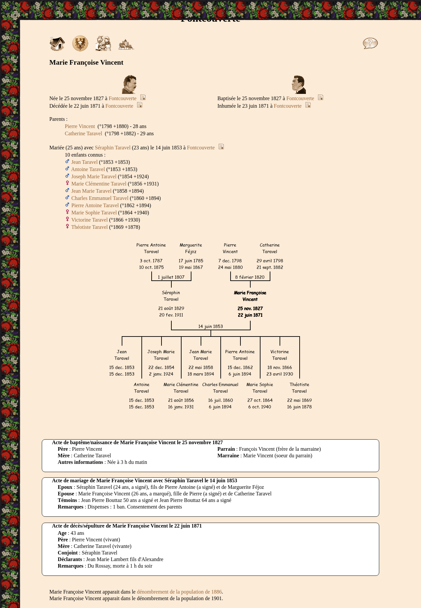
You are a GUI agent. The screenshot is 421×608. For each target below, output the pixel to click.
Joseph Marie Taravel (93, 176)
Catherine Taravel (83, 133)
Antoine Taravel (88, 169)
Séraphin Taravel (113, 147)
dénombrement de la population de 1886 (179, 592)
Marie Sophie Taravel (94, 212)
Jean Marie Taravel (91, 191)
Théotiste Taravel (89, 227)
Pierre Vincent (80, 126)
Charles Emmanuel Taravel (100, 198)
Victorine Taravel (89, 220)
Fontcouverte (122, 98)
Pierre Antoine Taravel (95, 205)
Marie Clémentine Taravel (98, 183)
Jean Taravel (84, 162)
